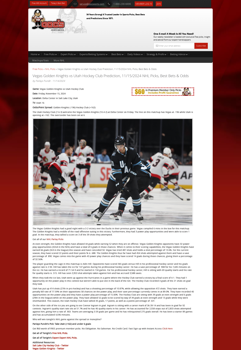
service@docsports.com (94, 3)
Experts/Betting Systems (94, 34)
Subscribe (201, 23)
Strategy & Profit (156, 34)
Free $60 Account (40, 3)
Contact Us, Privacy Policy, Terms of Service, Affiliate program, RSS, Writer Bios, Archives (139, 346)
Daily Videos (135, 34)
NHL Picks (50, 49)
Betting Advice (179, 34)
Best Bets (117, 34)
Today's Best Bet (61, 3)
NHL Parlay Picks (55, 201)
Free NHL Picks (59, 320)
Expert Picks (68, 34)
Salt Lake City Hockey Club (46, 332)
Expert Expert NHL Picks (64, 324)
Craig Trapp (180, 71)
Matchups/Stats (40, 40)
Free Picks (50, 34)
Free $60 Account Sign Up (182, 108)
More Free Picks (199, 51)
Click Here (53, 315)
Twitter (65, 332)
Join (165, 3)
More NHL (59, 40)
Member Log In (150, 3)
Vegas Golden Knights (44, 335)
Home (35, 34)
